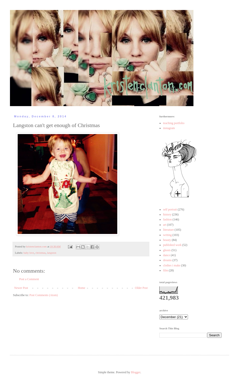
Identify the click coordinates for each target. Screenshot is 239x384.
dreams (167, 260)
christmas (40, 252)
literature (168, 229)
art (164, 224)
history (167, 214)
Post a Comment (29, 279)
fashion (167, 219)
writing (167, 235)
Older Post (141, 288)
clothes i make (171, 265)
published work (172, 245)
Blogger (135, 372)
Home (81, 288)
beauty (167, 240)
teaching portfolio (173, 123)
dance (166, 255)
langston (51, 252)
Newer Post (21, 288)
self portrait (170, 209)
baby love (28, 252)
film (165, 270)
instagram (169, 128)
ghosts (167, 250)
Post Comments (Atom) (43, 295)
